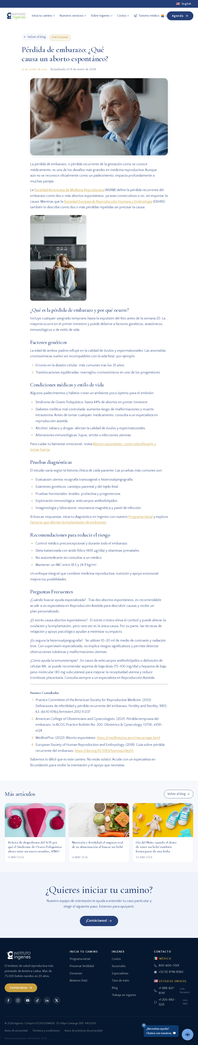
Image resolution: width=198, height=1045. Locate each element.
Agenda (180, 16)
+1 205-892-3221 (173, 1002)
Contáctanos (21, 987)
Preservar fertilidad (82, 966)
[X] (56, 1000)
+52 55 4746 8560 (168, 972)
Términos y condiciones (46, 1030)
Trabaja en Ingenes (124, 995)
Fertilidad (60, 37)
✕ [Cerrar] (144, 1024)
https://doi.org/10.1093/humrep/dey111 (104, 751)
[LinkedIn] (47, 1000)
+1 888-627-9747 (173, 990)
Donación (76, 973)
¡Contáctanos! (99, 921)
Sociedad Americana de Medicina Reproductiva (69, 190)
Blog (115, 988)
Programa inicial (80, 959)
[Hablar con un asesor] (187, 1034)
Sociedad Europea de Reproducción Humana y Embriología (108, 202)
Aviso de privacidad (16, 1030)
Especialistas (120, 973)
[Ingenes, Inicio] (15, 16)
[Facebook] (8, 1000)
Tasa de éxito (120, 980)
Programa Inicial (140, 517)
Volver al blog (178, 794)
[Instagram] (18, 1000)
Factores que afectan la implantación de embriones (68, 522)
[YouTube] (27, 1000)
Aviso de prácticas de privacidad (83, 1030)
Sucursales (119, 966)
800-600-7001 (166, 965)
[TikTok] (37, 1000)
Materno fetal (78, 980)
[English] (183, 4)
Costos (116, 959)
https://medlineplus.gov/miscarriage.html (128, 738)
